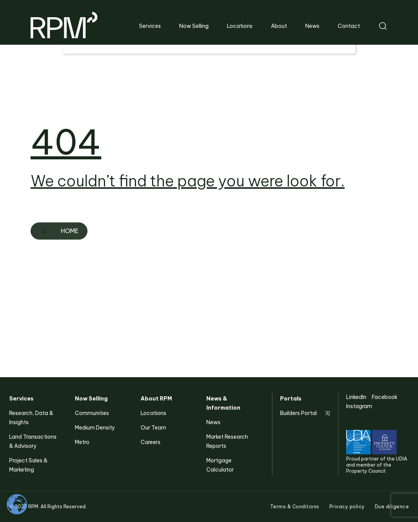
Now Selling (91, 398)
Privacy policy (347, 506)
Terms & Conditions (294, 506)
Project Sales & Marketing (28, 465)
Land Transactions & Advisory (33, 441)
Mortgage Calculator (220, 465)
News (213, 422)
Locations (153, 413)
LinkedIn (356, 397)
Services (21, 398)
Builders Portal (298, 413)
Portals (290, 398)
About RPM (156, 398)
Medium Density (95, 427)
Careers (150, 442)
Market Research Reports (227, 441)
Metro (82, 442)
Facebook (384, 397)
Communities (92, 413)
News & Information (223, 403)
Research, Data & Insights (31, 418)
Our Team (153, 427)
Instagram (359, 406)
